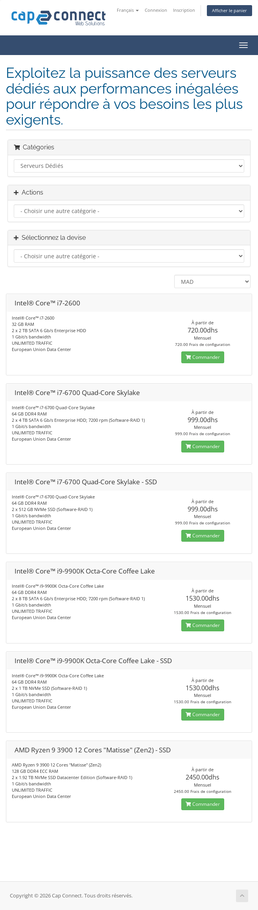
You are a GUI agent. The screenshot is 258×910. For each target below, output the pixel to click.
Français (128, 10)
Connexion (156, 10)
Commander (203, 357)
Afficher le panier (229, 10)
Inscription (184, 10)
